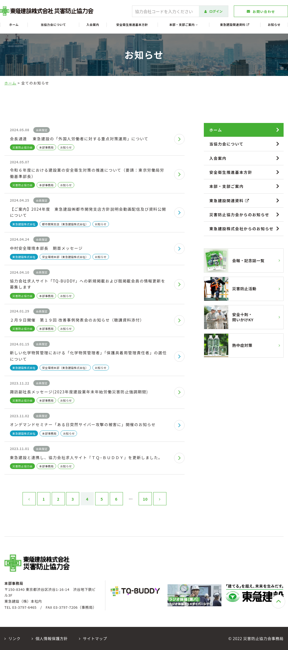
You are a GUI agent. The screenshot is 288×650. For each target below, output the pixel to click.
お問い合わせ (261, 11)
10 (145, 499)
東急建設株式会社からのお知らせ (241, 228)
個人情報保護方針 (50, 638)
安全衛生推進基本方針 (132, 25)
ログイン (213, 11)
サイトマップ (93, 638)
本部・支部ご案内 (183, 25)
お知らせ (274, 25)
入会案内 (92, 25)
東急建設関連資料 (234, 25)
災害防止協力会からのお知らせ (239, 214)
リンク (12, 638)
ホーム (13, 25)
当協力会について (53, 25)
